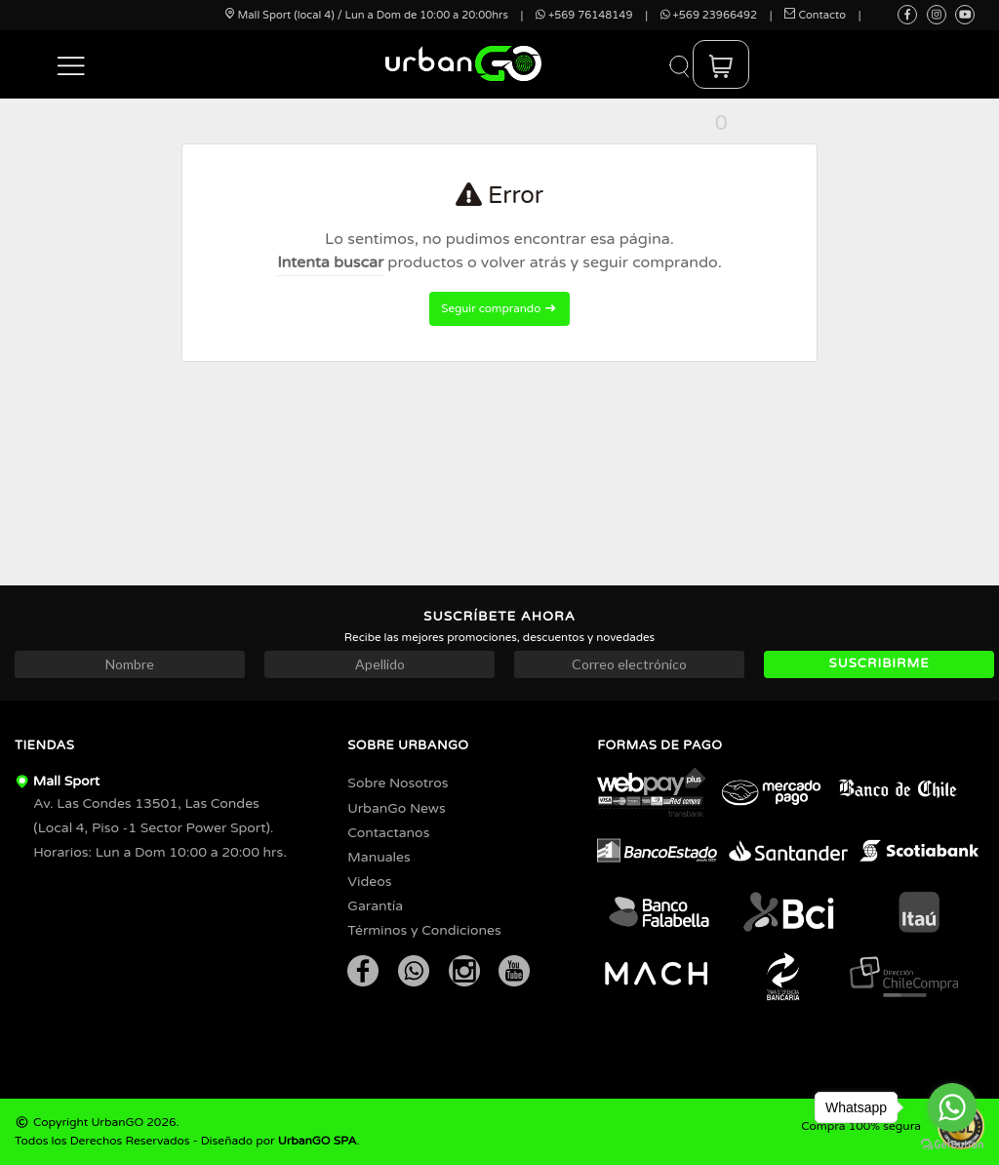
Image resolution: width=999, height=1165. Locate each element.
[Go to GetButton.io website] (952, 1145)
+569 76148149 (584, 15)
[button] (72, 64)
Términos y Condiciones (423, 930)
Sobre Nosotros (397, 783)
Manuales (378, 857)
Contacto (815, 15)
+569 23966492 (708, 15)
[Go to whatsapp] (952, 1107)
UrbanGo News (396, 808)
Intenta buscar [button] (330, 262)
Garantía (375, 906)
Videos (369, 881)
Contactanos (388, 832)
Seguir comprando (499, 308)
